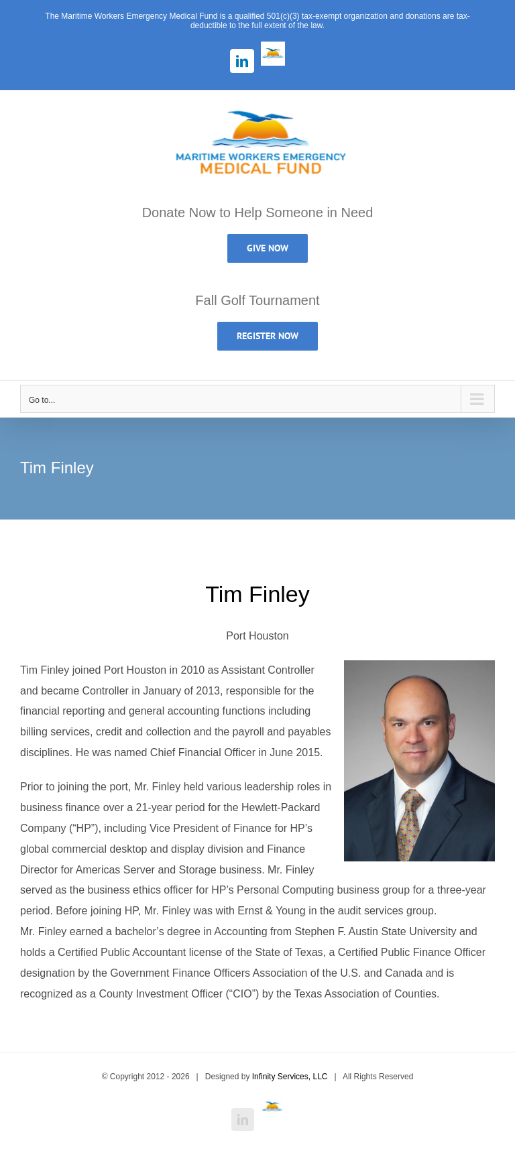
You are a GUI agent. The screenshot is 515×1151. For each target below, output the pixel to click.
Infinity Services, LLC (290, 1076)
